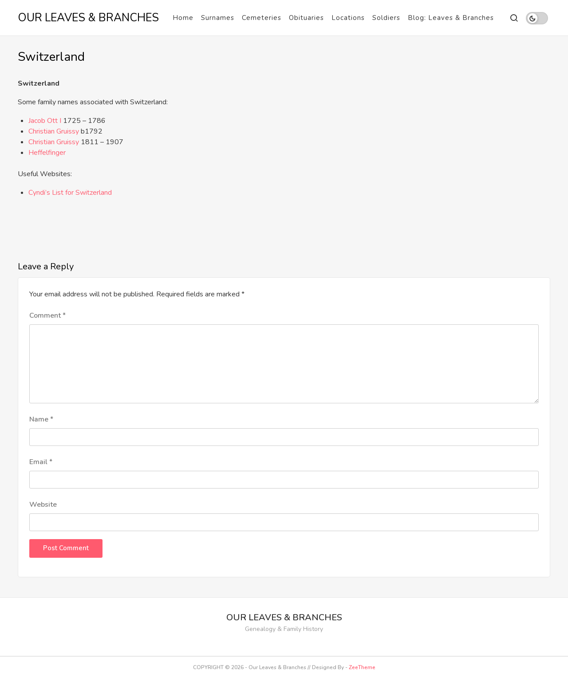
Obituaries (306, 17)
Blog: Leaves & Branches (451, 17)
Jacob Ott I (45, 121)
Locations (348, 17)
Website (43, 504)
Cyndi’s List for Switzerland (70, 192)
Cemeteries (261, 17)
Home (183, 17)
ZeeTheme (362, 667)
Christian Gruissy (53, 131)
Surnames (217, 17)
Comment (47, 315)
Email (40, 462)
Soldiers (386, 17)
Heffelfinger (47, 153)
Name (41, 419)
